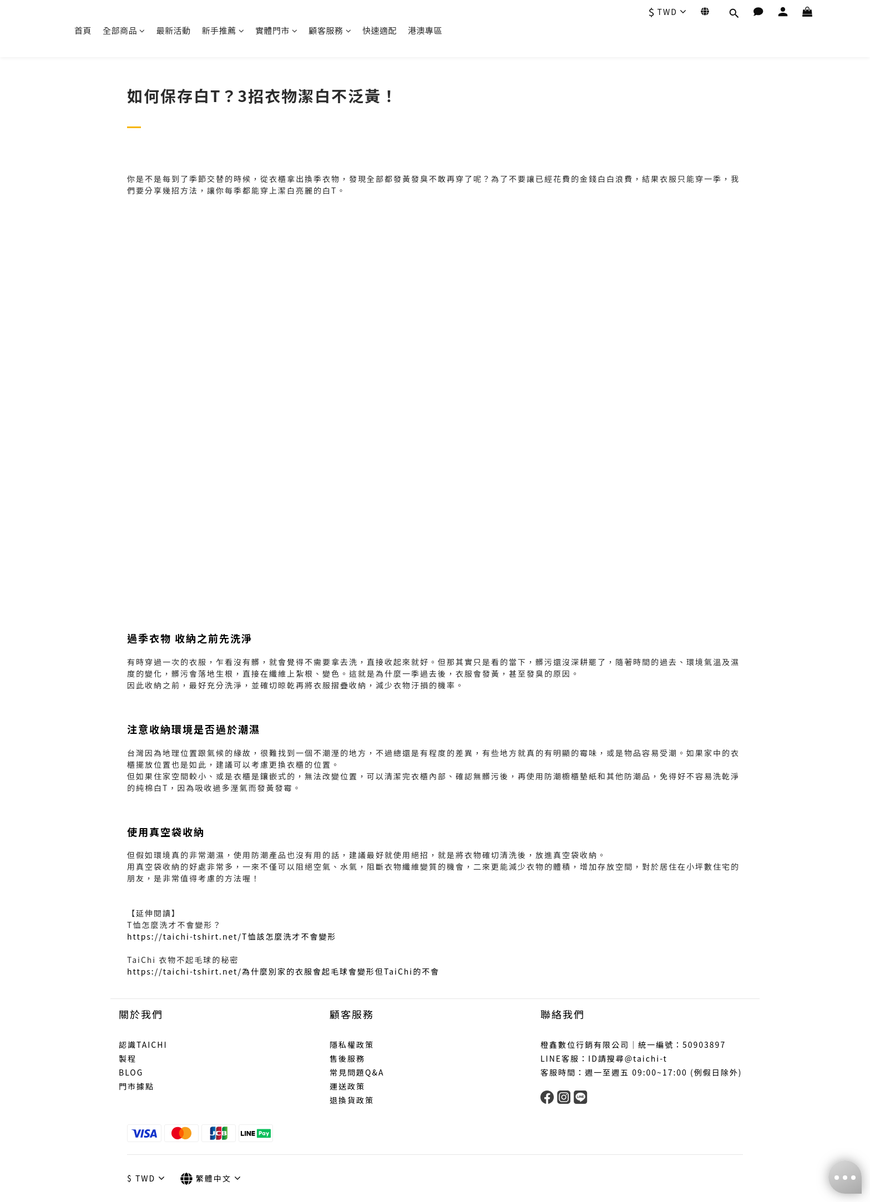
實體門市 (276, 30)
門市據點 (136, 1086)
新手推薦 (223, 30)
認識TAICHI (143, 1044)
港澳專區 (425, 30)
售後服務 (347, 1058)
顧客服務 (330, 30)
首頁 (83, 30)
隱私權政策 (352, 1044)
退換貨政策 (352, 1099)
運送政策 (347, 1086)
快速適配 (379, 30)
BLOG (131, 1072)
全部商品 (124, 30)
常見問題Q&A (357, 1072)
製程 (127, 1058)
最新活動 (173, 30)
